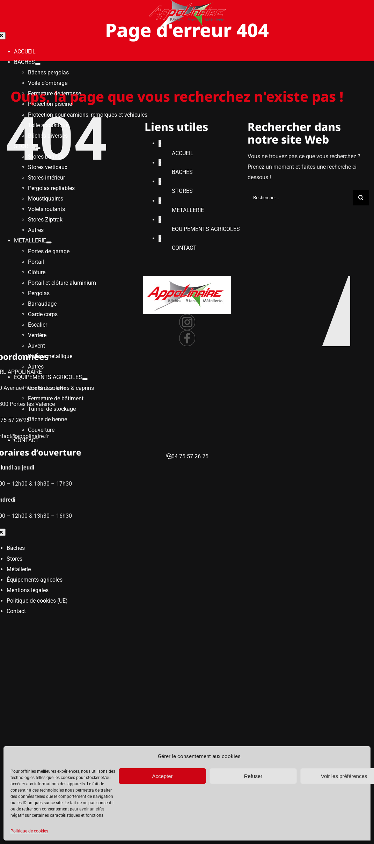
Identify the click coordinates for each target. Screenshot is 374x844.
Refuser (253, 776)
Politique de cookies (29, 831)
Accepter (162, 776)
